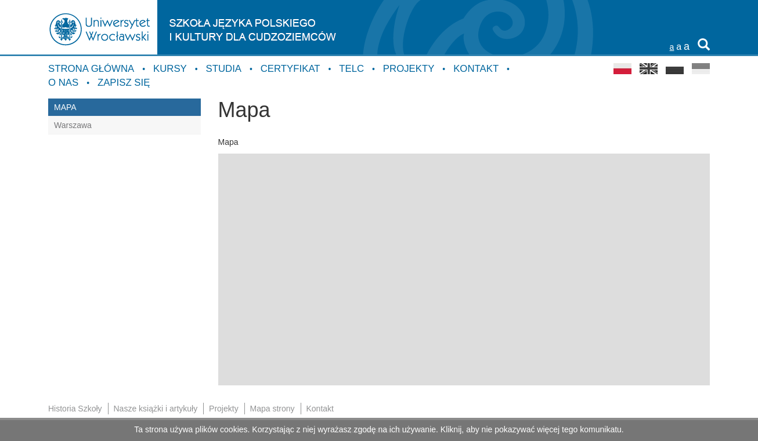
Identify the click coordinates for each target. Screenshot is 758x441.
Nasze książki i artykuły (155, 408)
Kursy (170, 68)
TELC (351, 68)
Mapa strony (272, 408)
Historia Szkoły (75, 408)
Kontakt (476, 68)
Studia (223, 68)
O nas (63, 82)
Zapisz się (124, 82)
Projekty (409, 68)
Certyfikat (290, 68)
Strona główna (91, 68)
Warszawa (73, 125)
